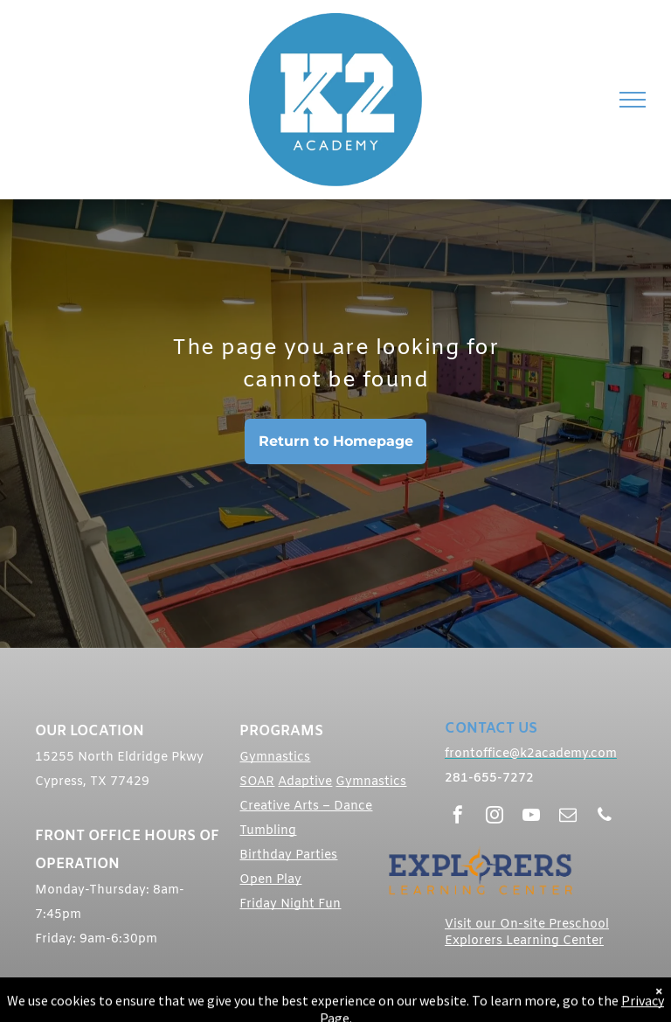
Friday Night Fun (290, 904)
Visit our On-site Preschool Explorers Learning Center (527, 932)
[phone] (604, 817)
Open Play (270, 880)
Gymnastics (274, 757)
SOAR (256, 782)
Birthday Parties (288, 855)
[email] (568, 817)
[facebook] (458, 817)
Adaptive (305, 782)
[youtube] (531, 817)
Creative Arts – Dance (305, 806)
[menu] (632, 99)
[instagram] (494, 817)
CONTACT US (491, 729)
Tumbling (267, 831)
